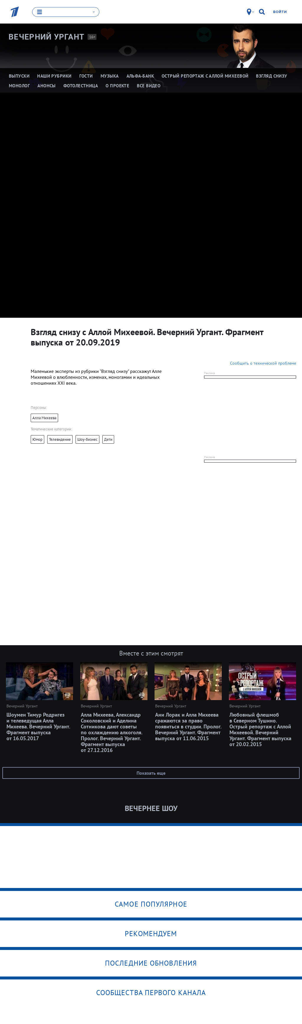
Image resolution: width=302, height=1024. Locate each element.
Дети (108, 439)
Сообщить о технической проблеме (263, 363)
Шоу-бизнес (87, 439)
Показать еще (151, 773)
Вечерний (47, 36)
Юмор (37, 439)
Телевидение (60, 439)
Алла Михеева (44, 417)
